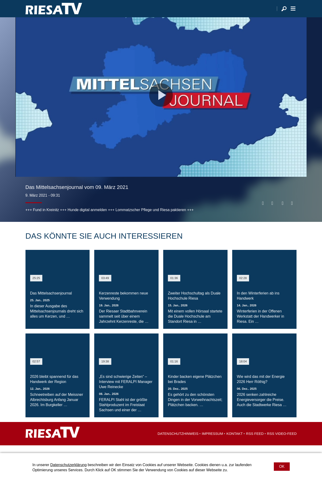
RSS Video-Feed (282, 441)
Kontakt (234, 441)
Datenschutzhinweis (178, 441)
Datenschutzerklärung (68, 465)
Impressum (212, 441)
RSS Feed (255, 441)
